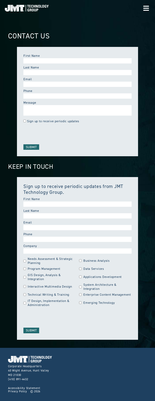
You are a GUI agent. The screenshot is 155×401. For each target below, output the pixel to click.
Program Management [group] (41, 269)
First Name (31, 56)
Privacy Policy (17, 391)
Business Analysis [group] (94, 261)
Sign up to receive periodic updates (53, 121)
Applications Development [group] (100, 277)
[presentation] (54, 133)
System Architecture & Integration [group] (97, 287)
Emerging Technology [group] (97, 303)
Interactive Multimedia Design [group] (47, 287)
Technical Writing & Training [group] (46, 295)
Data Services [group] (91, 269)
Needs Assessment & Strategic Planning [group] (48, 261)
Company (30, 246)
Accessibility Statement (24, 388)
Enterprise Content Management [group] (105, 295)
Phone (27, 91)
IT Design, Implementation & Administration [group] (46, 303)
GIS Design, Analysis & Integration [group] (42, 277)
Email (27, 79)
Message (29, 102)
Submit (31, 147)
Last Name (31, 67)
